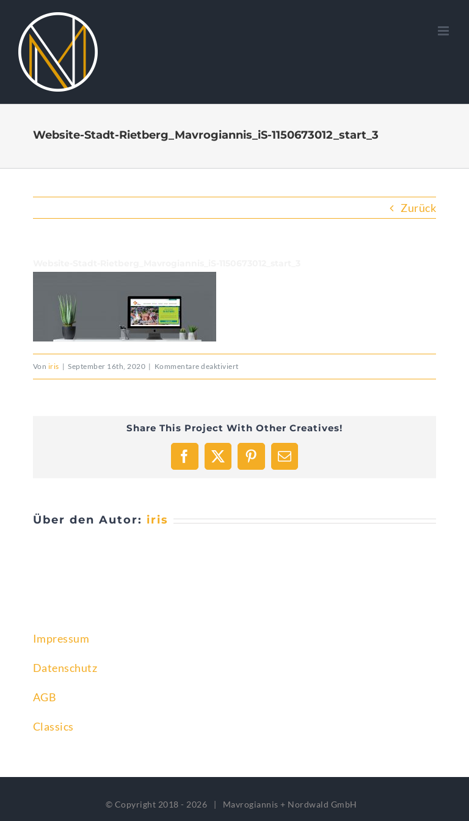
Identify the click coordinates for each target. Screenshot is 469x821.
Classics (53, 726)
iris (53, 366)
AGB (45, 697)
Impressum (61, 638)
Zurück (418, 207)
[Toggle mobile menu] (444, 30)
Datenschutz (65, 667)
